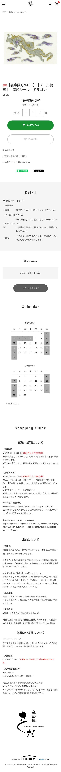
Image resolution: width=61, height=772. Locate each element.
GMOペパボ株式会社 (43, 764)
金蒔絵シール (14, 12)
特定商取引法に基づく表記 (14, 156)
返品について (8, 150)
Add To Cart (30, 125)
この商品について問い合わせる (16, 162)
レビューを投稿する (30, 288)
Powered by (30, 757)
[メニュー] (3, 4)
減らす (26, 112)
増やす (39, 112)
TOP (4, 12)
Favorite (30, 139)
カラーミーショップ (11, 764)
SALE (23, 12)
